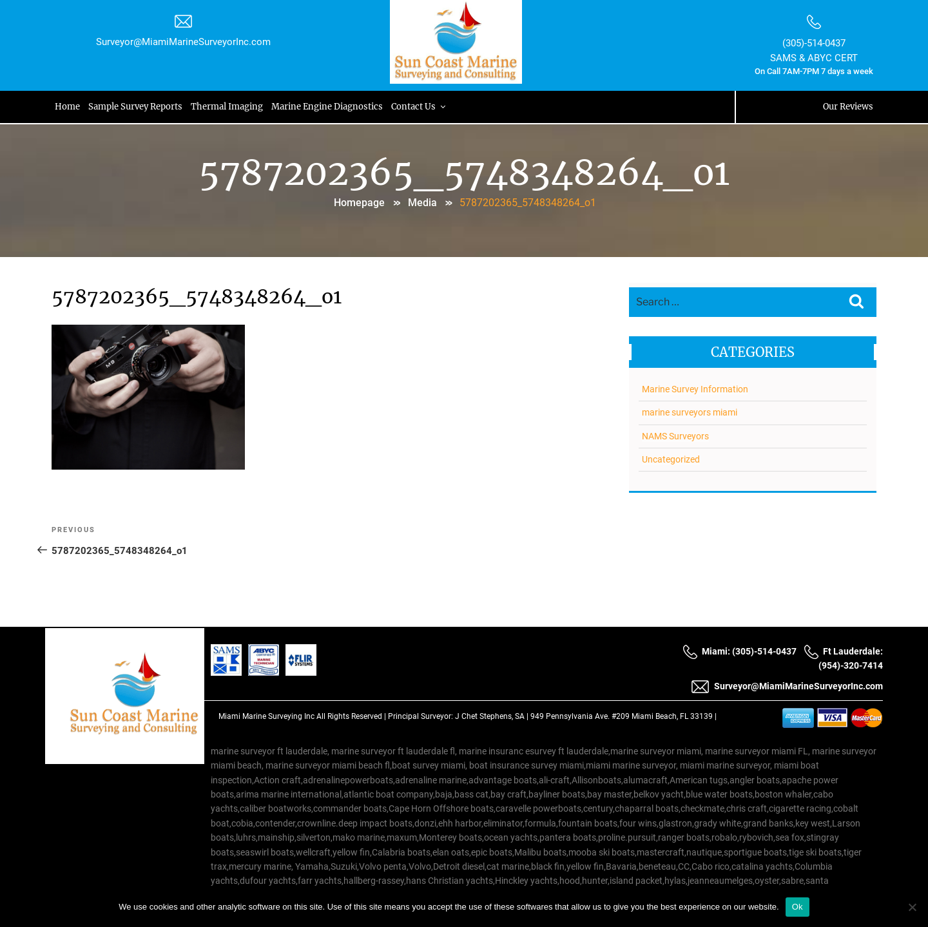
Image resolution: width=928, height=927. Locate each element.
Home (68, 106)
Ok (797, 907)
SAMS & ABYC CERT (814, 58)
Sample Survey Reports (137, 106)
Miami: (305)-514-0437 (739, 651)
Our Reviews (848, 106)
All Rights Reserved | (352, 716)
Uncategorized (671, 459)
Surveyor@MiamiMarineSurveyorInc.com (183, 42)
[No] (911, 907)
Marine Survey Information (695, 389)
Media (422, 202)
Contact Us (422, 106)
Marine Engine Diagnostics (329, 106)
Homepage (359, 202)
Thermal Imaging (229, 106)
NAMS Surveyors (675, 436)
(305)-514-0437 (814, 43)
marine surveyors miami (689, 412)
